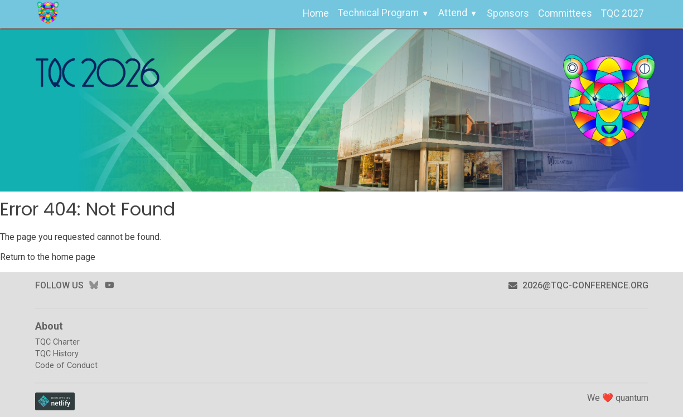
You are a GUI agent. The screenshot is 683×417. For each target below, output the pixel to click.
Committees (565, 13)
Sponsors (508, 13)
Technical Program (378, 12)
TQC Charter (57, 342)
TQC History (57, 354)
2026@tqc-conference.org (578, 285)
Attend (452, 12)
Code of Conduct (66, 365)
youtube (109, 285)
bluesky (93, 285)
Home (316, 13)
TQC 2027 (622, 13)
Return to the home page (47, 257)
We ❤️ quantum (617, 398)
